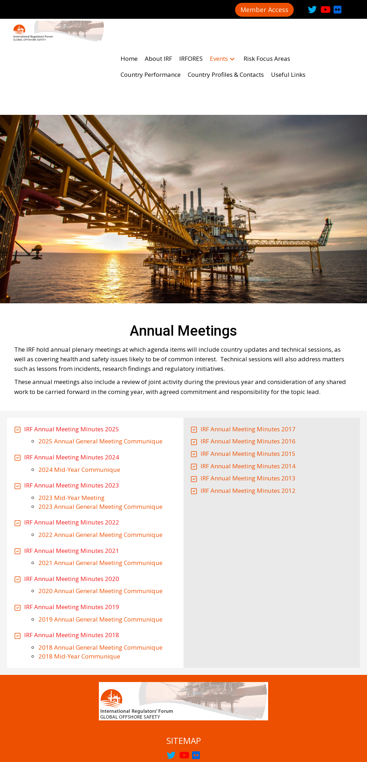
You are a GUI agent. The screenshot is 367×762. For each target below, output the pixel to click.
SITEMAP (183, 676)
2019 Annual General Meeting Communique (100, 555)
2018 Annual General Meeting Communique (100, 583)
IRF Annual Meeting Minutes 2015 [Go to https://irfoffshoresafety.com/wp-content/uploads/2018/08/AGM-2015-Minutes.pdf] (248, 389)
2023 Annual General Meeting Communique (100, 442)
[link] (129, 27)
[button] (264, 10)
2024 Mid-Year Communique (79, 405)
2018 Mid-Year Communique (79, 592)
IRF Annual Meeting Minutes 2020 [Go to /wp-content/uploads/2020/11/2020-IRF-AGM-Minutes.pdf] (71, 515)
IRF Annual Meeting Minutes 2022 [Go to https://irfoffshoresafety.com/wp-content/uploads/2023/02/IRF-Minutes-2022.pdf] (71, 458)
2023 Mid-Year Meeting (71, 434)
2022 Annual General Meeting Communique (100, 471)
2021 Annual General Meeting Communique (100, 499)
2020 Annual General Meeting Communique (100, 527)
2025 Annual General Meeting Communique (100, 377)
